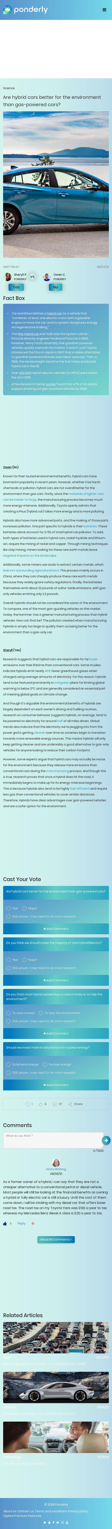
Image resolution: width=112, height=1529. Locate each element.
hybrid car (54, 313)
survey (51, 384)
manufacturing (57, 771)
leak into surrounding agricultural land (31, 570)
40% (48, 671)
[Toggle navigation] (104, 10)
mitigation (62, 683)
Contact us (25, 1511)
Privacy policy (78, 1511)
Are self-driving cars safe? (24, 1463)
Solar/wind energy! (25, 1064)
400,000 (25, 373)
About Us (10, 1511)
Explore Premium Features (22, 1516)
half (60, 721)
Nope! (32, 908)
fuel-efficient (80, 788)
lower (93, 659)
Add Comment (56, 929)
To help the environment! (62, 1013)
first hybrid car (29, 334)
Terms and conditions (51, 1511)
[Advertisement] (56, 49)
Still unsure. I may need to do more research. (44, 916)
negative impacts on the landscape (29, 555)
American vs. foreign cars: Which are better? (39, 1413)
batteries (90, 526)
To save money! (23, 1013)
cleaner (39, 733)
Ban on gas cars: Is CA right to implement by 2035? (44, 1364)
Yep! (15, 908)
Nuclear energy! (60, 1064)
